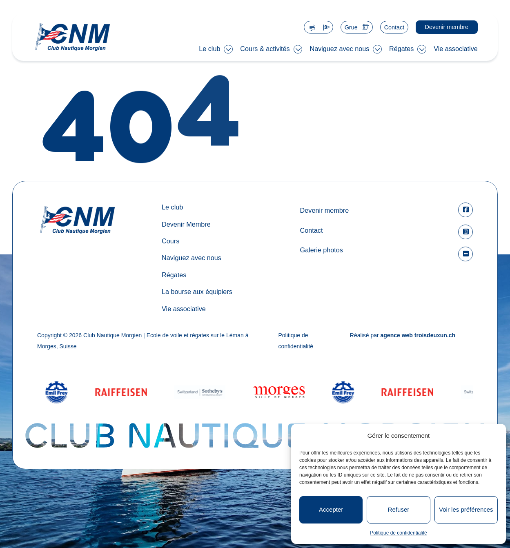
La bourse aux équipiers (197, 291)
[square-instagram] (465, 232)
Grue (351, 27)
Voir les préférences (466, 509)
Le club (209, 48)
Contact (394, 27)
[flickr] (465, 254)
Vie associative (456, 48)
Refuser (399, 509)
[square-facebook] (465, 210)
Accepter (331, 509)
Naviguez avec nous (339, 48)
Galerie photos (321, 250)
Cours (170, 241)
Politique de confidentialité (398, 533)
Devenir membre (446, 27)
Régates (401, 48)
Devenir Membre (186, 224)
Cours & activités (265, 48)
